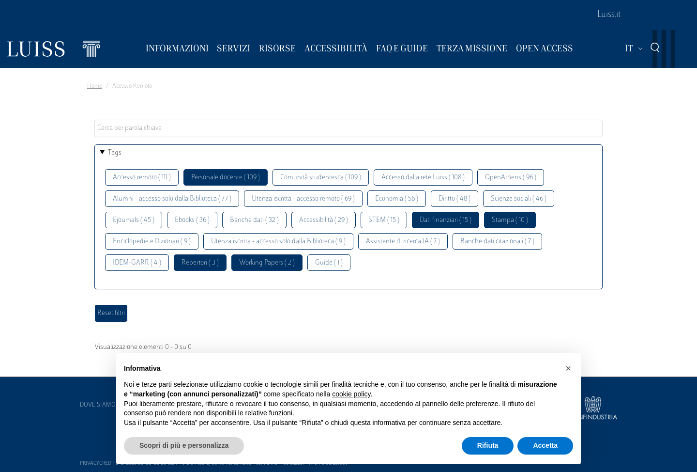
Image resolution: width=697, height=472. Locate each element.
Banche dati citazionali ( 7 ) (497, 241)
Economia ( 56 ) (396, 199)
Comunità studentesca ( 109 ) (320, 177)
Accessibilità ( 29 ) (323, 220)
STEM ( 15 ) (383, 220)
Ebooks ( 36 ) (192, 220)
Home (94, 86)
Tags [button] (114, 153)
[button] (568, 368)
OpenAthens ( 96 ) (510, 177)
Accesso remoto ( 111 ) (142, 177)
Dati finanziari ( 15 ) (445, 220)
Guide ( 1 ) (329, 263)
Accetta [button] (545, 445)
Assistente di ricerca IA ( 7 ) (403, 241)
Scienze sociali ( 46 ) (518, 199)
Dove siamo (98, 405)
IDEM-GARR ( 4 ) (137, 263)
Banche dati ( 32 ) (254, 220)
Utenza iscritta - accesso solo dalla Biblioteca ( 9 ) (278, 241)
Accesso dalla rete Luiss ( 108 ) (423, 177)
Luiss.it (609, 15)
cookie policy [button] (351, 394)
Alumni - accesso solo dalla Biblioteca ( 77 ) (172, 199)
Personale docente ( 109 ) (225, 177)
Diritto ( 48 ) (454, 199)
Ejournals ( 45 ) (133, 220)
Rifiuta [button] (488, 445)
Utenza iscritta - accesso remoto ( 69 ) (303, 199)
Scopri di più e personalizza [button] (183, 445)
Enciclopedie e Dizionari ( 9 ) (152, 241)
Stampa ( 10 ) (510, 220)
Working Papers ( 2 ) (267, 263)
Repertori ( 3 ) (200, 263)
